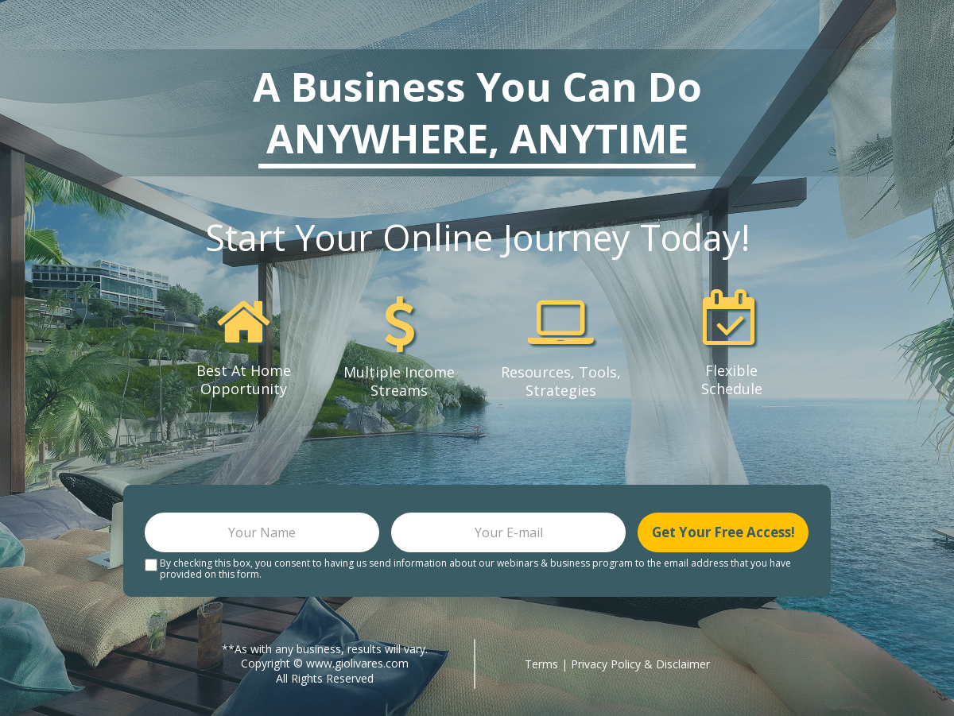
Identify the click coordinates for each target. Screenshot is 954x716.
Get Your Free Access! (723, 532)
